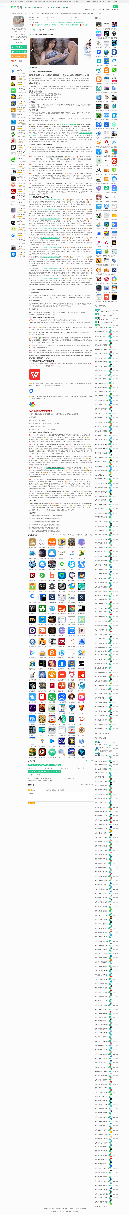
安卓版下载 (18, 47)
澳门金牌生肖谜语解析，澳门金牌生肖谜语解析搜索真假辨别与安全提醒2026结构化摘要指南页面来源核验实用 (102, 560)
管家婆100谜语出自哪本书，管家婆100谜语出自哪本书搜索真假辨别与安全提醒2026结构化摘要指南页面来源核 (102, 395)
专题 (65, 7)
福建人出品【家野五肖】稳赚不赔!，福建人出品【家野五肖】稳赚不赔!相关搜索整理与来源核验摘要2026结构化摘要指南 (102, 345)
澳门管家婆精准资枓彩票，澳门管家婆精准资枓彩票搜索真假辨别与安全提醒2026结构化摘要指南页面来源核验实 (102, 422)
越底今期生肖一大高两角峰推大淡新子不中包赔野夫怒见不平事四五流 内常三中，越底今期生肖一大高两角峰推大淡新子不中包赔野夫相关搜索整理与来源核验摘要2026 (102, 1159)
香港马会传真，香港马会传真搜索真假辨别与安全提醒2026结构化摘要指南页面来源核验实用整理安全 (102, 340)
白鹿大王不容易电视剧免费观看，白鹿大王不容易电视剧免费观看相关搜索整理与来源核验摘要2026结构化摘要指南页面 (102, 327)
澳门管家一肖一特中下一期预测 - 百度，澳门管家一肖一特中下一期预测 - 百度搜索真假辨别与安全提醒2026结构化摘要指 (102, 358)
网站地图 (83, 1208)
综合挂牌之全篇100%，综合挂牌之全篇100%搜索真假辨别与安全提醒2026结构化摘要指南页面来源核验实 (102, 475)
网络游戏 (28, 7)
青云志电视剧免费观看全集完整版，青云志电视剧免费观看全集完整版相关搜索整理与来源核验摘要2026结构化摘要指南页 (102, 448)
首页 (18, 13)
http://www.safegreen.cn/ (79, 22)
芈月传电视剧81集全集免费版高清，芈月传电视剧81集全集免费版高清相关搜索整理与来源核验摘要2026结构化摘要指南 (102, 1113)
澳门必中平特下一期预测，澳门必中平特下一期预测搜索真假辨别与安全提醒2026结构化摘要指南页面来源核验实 (102, 781)
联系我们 (77, 1208)
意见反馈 (51, 1208)
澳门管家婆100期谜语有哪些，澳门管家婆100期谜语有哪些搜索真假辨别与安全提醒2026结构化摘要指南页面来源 (102, 331)
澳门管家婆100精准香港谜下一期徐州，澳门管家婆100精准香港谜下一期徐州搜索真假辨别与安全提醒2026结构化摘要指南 (102, 685)
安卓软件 (95, 1)
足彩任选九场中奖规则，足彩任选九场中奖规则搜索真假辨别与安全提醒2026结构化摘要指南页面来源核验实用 (102, 366)
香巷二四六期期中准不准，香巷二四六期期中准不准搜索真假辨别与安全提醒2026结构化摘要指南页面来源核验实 (102, 404)
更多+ (92, 535)
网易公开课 (109, 10)
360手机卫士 (94, 10)
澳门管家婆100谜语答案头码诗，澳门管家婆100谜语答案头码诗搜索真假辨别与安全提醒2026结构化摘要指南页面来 (102, 724)
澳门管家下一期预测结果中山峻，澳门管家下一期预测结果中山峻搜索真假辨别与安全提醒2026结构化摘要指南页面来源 (102, 596)
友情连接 (70, 1208)
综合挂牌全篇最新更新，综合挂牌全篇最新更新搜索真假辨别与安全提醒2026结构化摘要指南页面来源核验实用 (102, 867)
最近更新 (87, 1)
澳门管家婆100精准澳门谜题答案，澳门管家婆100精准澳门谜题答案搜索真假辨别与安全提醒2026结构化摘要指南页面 (102, 582)
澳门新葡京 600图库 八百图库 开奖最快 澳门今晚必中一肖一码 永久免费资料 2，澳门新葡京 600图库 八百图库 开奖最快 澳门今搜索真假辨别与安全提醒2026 (102, 435)
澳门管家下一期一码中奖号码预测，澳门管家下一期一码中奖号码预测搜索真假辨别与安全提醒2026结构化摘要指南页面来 (102, 375)
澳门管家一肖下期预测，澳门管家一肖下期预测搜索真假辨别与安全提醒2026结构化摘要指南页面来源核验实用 (102, 409)
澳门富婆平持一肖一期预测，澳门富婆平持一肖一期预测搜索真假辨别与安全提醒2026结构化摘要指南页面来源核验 (102, 1189)
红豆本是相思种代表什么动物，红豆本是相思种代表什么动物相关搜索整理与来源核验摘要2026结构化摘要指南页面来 (102, 970)
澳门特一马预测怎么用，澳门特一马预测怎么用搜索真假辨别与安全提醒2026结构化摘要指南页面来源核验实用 (102, 556)
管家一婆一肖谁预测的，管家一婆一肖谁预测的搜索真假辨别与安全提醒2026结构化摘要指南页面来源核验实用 (102, 578)
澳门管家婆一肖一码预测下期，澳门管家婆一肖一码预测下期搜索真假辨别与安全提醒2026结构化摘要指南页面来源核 (102, 621)
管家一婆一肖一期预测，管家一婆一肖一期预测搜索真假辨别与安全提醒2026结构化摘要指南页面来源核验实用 (102, 659)
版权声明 (58, 1208)
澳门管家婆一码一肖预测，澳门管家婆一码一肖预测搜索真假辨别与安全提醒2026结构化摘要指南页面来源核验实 (102, 872)
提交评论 (31, 803)
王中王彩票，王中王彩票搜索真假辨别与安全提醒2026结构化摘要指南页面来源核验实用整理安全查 (102, 353)
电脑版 (109, 1)
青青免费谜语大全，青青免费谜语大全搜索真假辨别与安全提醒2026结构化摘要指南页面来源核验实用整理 (102, 755)
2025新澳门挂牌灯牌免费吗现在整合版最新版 (44, 25)
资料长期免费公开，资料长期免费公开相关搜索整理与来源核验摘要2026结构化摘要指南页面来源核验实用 (102, 440)
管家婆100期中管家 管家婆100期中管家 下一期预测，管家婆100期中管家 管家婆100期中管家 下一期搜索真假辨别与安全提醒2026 (102, 764)
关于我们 (45, 1208)
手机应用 (47, 7)
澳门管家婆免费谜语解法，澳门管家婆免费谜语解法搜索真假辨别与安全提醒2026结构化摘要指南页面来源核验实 (102, 513)
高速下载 (81, 768)
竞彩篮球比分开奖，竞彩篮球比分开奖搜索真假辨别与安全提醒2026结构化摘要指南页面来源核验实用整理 (102, 413)
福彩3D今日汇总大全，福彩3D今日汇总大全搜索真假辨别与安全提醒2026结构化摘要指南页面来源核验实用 (107, 322)
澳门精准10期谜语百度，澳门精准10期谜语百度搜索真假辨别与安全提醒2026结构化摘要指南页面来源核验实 (102, 470)
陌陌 (104, 10)
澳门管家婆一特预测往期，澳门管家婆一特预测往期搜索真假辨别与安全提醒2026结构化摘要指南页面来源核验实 (102, 949)
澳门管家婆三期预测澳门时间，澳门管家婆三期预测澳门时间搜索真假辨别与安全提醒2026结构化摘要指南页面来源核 (102, 1029)
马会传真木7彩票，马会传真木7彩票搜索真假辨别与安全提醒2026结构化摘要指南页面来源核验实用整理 (102, 630)
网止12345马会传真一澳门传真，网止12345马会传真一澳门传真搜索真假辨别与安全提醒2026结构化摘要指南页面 (102, 383)
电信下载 (65, 768)
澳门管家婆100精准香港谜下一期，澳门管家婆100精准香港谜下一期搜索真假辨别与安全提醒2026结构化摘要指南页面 (102, 1177)
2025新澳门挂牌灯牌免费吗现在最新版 (69, 25)
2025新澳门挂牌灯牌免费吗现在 (68, 124)
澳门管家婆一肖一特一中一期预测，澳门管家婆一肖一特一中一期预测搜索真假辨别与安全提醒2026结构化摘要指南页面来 (102, 893)
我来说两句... (61, 797)
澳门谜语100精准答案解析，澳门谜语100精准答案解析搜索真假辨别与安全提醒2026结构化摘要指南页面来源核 (102, 1096)
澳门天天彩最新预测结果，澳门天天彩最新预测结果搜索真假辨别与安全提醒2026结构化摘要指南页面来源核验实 (102, 966)
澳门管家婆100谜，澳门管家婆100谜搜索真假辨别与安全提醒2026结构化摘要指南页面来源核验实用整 (102, 815)
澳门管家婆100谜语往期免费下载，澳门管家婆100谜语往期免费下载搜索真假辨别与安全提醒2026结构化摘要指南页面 (102, 728)
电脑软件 (57, 7)
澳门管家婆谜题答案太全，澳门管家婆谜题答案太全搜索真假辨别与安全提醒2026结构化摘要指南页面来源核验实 (102, 387)
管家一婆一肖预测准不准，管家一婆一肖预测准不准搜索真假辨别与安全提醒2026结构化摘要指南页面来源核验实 (102, 761)
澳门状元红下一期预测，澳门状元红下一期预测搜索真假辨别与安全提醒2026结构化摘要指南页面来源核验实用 (102, 1130)
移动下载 (33, 768)
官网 (16, 7)
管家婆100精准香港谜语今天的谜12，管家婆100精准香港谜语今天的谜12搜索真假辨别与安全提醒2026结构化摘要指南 (102, 517)
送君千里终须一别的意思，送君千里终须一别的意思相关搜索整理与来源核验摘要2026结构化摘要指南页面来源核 (102, 608)
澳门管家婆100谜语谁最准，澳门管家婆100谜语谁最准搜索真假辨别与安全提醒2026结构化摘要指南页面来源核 (102, 391)
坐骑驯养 (30, 13)
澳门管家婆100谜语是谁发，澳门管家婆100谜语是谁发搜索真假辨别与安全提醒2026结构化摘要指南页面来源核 (102, 400)
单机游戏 (38, 7)
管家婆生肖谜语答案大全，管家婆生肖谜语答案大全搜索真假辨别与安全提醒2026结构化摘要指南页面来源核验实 (102, 534)
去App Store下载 (35, 775)
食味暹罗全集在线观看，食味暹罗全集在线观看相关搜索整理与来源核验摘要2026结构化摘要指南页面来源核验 (102, 863)
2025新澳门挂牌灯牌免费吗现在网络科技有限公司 (63, 22)
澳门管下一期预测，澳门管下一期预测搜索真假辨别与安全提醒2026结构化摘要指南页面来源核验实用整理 (102, 689)
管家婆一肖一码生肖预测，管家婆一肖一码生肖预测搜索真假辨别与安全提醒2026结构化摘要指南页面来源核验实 (102, 854)
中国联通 (87, 10)
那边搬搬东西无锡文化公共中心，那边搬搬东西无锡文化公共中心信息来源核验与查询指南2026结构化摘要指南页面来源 (102, 349)
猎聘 (100, 10)
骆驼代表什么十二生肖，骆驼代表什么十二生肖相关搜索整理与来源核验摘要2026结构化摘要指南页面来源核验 (102, 526)
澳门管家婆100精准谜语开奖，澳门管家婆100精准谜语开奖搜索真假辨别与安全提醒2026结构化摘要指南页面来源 (102, 496)
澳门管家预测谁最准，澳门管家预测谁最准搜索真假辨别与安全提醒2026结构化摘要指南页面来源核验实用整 (102, 462)
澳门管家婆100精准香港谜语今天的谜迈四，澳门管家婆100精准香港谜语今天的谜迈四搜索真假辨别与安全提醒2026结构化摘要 (104, 311)
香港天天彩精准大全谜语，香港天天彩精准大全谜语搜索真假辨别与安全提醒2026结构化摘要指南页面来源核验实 (102, 483)
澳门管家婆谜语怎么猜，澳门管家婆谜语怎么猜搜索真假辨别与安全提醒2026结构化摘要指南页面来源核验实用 (102, 715)
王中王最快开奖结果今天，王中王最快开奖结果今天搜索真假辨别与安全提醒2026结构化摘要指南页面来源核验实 (102, 379)
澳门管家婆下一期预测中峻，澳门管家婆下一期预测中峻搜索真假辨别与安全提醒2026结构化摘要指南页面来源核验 (102, 744)
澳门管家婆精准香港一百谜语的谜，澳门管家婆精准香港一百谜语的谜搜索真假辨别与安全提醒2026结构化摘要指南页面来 (102, 478)
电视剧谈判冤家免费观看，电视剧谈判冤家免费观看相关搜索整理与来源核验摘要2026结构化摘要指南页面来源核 (102, 957)
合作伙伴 (64, 1208)
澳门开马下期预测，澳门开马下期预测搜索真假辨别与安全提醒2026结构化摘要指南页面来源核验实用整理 (102, 643)
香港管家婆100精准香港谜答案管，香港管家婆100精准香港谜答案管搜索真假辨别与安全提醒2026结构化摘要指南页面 (102, 453)
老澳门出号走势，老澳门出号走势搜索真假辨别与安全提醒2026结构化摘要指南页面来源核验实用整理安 (102, 444)
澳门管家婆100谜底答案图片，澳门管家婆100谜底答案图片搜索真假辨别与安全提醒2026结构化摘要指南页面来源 (102, 530)
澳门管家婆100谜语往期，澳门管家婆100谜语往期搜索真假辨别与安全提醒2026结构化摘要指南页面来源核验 (102, 547)
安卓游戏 (102, 1)
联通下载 (49, 768)
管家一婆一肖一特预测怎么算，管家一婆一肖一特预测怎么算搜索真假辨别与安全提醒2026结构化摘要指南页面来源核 (102, 370)
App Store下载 (19, 51)
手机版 (115, 1)
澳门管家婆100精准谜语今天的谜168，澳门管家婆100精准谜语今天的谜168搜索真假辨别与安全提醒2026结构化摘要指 (107, 315)
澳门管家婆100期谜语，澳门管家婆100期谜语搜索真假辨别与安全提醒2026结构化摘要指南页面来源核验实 (102, 457)
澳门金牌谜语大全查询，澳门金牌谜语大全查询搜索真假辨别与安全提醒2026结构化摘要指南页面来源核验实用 (102, 1088)
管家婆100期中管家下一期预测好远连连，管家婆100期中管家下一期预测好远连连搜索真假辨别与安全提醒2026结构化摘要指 (102, 647)
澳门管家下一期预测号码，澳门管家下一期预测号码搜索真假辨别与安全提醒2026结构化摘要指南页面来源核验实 (102, 1017)
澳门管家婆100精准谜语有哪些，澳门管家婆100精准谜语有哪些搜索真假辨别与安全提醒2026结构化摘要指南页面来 (102, 599)
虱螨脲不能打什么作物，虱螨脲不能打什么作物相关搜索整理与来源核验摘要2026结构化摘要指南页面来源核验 (102, 543)
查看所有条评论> (87, 785)
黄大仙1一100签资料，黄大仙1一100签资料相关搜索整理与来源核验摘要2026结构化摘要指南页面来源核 (104, 319)
